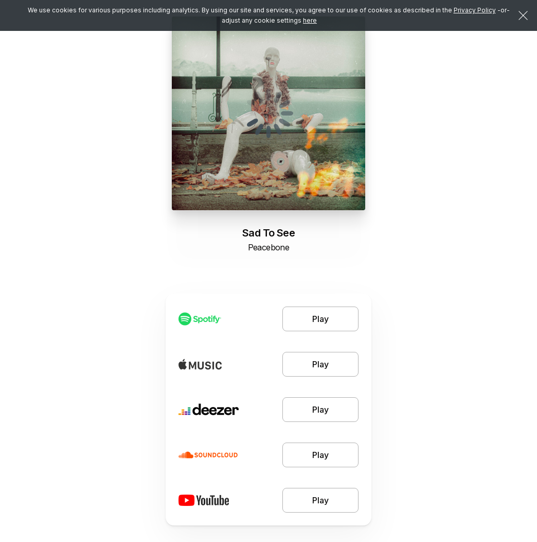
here (310, 20)
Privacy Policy (475, 10)
